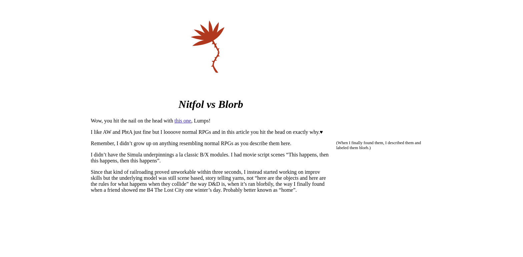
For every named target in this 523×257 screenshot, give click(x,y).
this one (182, 121)
